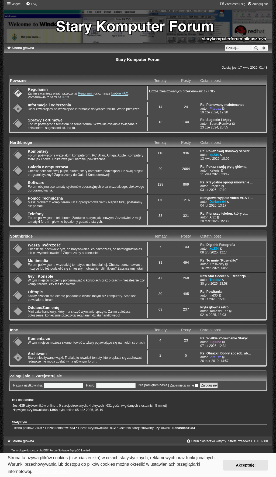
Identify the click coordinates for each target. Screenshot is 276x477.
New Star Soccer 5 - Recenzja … (225, 276)
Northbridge (21, 142)
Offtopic (35, 292)
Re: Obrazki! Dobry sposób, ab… (225, 353)
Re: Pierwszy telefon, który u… (224, 213)
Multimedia (38, 261)
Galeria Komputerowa (48, 167)
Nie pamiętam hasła (153, 385)
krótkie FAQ (119, 93)
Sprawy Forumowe (45, 120)
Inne (14, 330)
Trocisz (215, 280)
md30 (213, 295)
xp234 (214, 155)
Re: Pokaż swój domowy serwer (225, 151)
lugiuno (215, 342)
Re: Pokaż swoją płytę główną (223, 167)
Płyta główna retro (214, 307)
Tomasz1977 (218, 311)
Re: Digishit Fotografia (217, 245)
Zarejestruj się (49, 376)
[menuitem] (31, 4)
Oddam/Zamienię (43, 307)
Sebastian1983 (183, 428)
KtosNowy (216, 264)
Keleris (214, 170)
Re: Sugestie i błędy (215, 120)
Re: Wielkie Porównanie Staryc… (225, 338)
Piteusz (215, 108)
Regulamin (38, 89)
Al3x (212, 217)
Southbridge (21, 236)
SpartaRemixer (220, 124)
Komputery (38, 151)
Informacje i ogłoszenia (49, 105)
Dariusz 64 (217, 202)
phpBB (43, 450)
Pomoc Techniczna (45, 198)
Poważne (18, 80)
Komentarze (39, 338)
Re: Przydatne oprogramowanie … (226, 182)
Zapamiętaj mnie (184, 385)
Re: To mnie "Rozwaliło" (219, 260)
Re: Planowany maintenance (222, 105)
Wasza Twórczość (44, 245)
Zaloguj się (20, 376)
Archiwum (37, 353)
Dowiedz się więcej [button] (52, 471)
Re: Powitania (211, 292)
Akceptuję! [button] (246, 465)
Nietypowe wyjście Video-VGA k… (226, 198)
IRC (65, 97)
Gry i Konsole (40, 276)
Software (36, 182)
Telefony (36, 214)
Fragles (214, 186)
